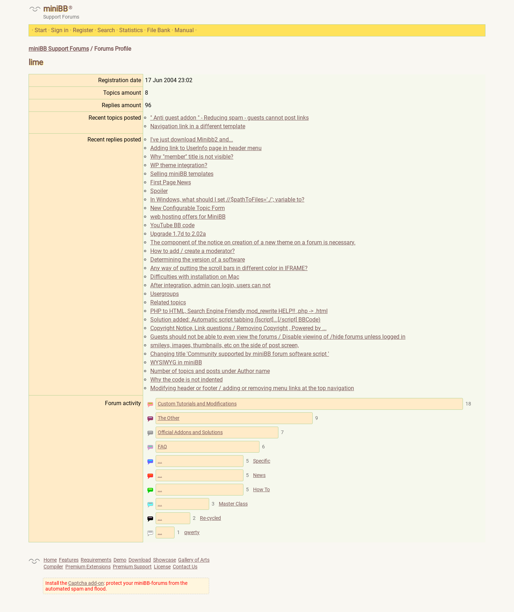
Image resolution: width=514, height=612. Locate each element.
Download (139, 560)
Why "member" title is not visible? (191, 156)
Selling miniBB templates (181, 173)
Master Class (233, 504)
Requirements (96, 560)
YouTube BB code (172, 225)
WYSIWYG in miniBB (176, 362)
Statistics (131, 30)
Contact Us (185, 566)
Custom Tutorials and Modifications (197, 404)
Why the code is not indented (186, 379)
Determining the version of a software (197, 259)
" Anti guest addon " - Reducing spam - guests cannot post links (229, 117)
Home (50, 560)
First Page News (170, 182)
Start (41, 30)
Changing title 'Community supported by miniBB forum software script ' (239, 353)
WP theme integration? (178, 165)
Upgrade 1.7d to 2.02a (178, 233)
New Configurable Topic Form (187, 208)
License (162, 566)
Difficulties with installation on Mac (194, 276)
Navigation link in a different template (197, 126)
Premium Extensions (88, 566)
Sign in (60, 30)
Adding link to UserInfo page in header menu (206, 148)
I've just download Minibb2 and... (191, 139)
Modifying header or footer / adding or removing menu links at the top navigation (252, 388)
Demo (120, 560)
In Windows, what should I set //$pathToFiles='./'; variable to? (227, 199)
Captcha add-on (86, 583)
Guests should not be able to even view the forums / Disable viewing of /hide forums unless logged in (277, 336)
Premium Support (132, 566)
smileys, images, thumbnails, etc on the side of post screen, (224, 345)
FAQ (162, 446)
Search (106, 30)
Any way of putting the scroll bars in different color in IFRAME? (229, 268)
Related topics (168, 302)
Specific (261, 461)
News (259, 475)
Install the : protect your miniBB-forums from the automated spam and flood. (116, 586)
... (160, 461)
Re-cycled (210, 518)
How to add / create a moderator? (192, 251)
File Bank (158, 30)
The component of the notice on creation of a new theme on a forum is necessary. (253, 242)
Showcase (164, 560)
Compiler (53, 566)
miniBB (55, 8)
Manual (184, 30)
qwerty (192, 532)
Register (83, 30)
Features (69, 560)
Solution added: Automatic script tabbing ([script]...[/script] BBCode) (235, 319)
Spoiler (159, 191)
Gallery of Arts (194, 560)
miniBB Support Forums (59, 48)
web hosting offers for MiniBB (188, 216)
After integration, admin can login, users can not (210, 285)
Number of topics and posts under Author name (210, 371)
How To (261, 489)
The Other (169, 418)
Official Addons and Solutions (190, 432)
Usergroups (164, 293)
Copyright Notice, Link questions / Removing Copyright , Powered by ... (238, 328)
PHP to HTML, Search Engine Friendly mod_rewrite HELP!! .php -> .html (239, 311)
